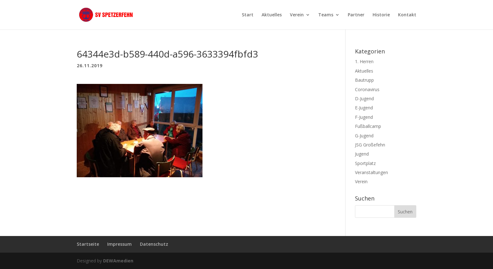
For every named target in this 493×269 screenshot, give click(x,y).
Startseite (88, 244)
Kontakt (407, 15)
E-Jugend (364, 108)
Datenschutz (154, 244)
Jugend (362, 154)
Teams (325, 15)
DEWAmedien (118, 261)
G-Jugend (364, 136)
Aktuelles (272, 15)
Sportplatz (365, 163)
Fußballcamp (368, 126)
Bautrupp (364, 80)
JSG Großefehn (370, 145)
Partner (356, 15)
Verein (297, 15)
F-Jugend (364, 117)
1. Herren (364, 61)
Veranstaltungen (371, 172)
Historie (381, 15)
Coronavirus (367, 89)
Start (247, 15)
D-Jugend (364, 99)
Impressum (119, 244)
